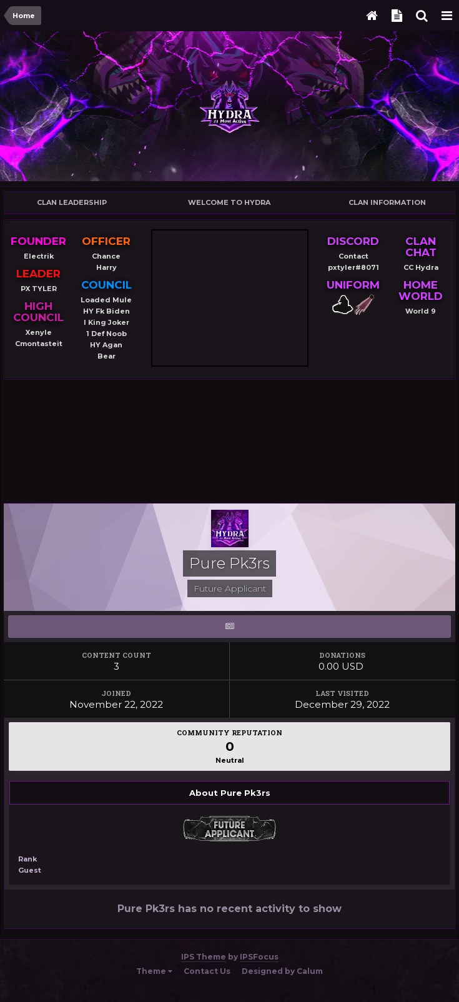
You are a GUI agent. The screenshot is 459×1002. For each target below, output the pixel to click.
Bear (106, 356)
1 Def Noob (106, 333)
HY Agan (106, 344)
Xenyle (39, 332)
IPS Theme (203, 956)
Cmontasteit (38, 343)
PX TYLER (39, 288)
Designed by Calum (282, 971)
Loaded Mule (106, 299)
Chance (106, 256)
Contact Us (207, 971)
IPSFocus (259, 956)
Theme (154, 971)
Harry (106, 267)
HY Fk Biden (106, 311)
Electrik (39, 256)
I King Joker (106, 322)
